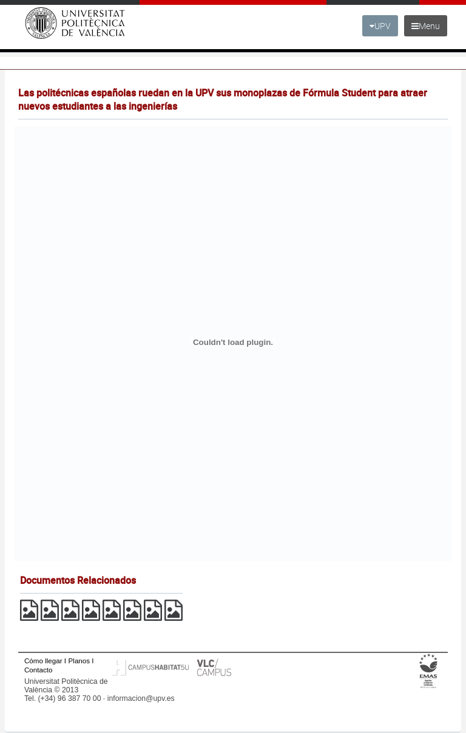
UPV (380, 26)
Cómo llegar (43, 660)
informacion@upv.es (141, 698)
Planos (79, 660)
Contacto (38, 670)
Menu (425, 26)
